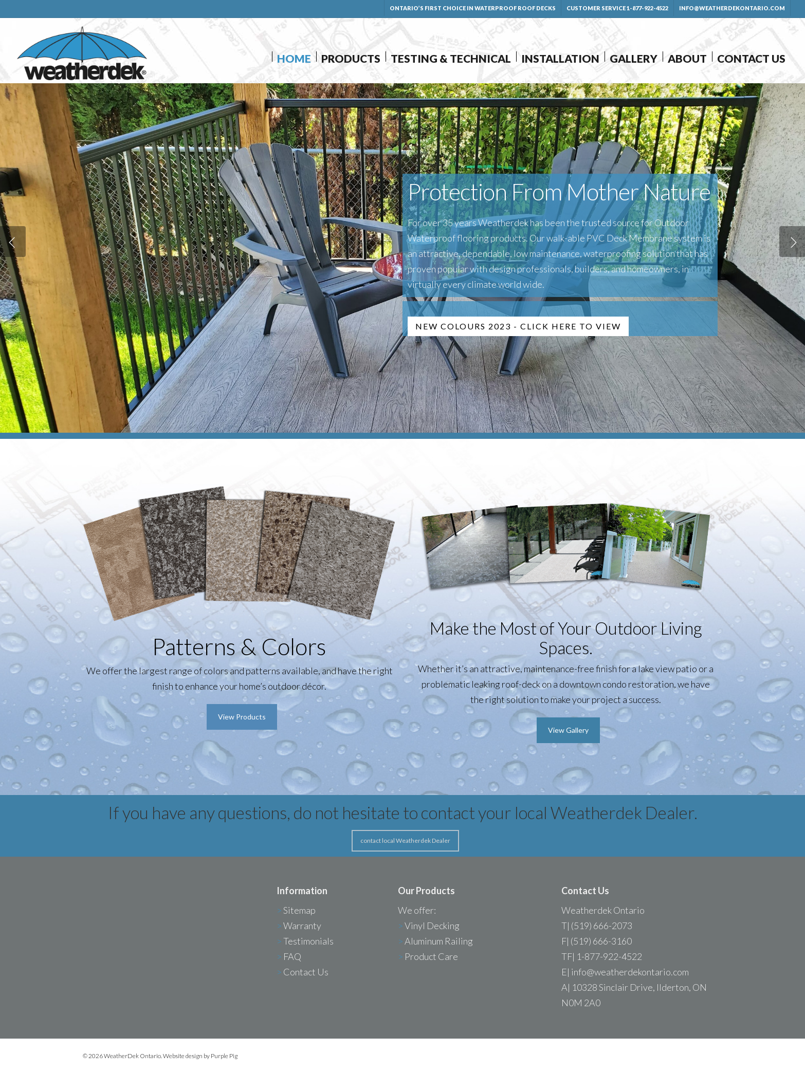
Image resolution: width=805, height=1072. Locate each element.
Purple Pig (224, 1056)
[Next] (792, 241)
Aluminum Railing (439, 941)
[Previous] (13, 241)
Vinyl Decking (432, 925)
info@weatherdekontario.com (630, 971)
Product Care (431, 956)
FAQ (292, 956)
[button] (242, 717)
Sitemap (299, 910)
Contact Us (305, 971)
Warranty (302, 925)
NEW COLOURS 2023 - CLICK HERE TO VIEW (518, 326)
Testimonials (308, 941)
